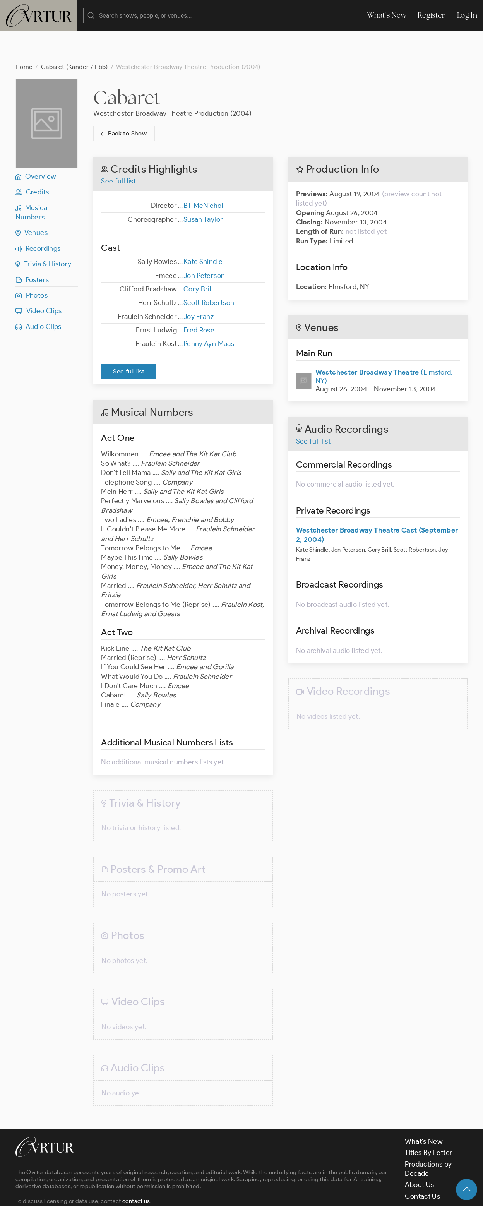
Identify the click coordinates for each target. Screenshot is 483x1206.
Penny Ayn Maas (208, 312)
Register (431, 15)
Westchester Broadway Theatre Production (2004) (172, 82)
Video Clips (38, 280)
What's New (386, 15)
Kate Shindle (203, 230)
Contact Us (422, 1165)
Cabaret (127, 67)
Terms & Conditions (140, 1193)
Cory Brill (198, 258)
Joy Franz (198, 285)
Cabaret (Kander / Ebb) (74, 35)
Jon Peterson (204, 244)
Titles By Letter (428, 1121)
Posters (32, 249)
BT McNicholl (204, 174)
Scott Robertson (208, 271)
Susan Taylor (203, 188)
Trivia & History (43, 233)
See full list (118, 150)
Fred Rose (198, 299)
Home (24, 35)
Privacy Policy (197, 1193)
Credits (32, 161)
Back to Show (122, 103)
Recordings (37, 217)
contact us (136, 1170)
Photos (31, 264)
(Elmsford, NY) (384, 345)
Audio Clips (38, 295)
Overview (36, 145)
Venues (31, 201)
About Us (419, 1153)
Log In (467, 15)
